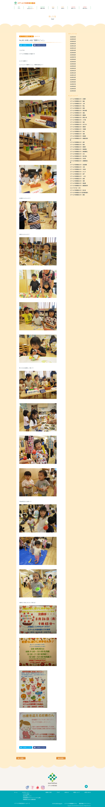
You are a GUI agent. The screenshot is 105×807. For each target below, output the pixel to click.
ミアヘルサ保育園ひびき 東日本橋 (78, 110)
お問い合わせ (85, 7)
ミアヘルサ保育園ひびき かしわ (78, 171)
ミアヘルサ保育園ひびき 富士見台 (78, 156)
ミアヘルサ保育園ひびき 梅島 (77, 101)
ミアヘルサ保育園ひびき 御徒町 (78, 147)
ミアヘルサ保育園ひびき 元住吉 (78, 169)
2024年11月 (73, 75)
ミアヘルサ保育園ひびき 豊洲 (77, 108)
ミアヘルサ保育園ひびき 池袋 (77, 133)
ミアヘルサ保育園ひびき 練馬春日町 (79, 185)
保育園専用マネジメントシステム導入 (32, 797)
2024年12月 (73, 73)
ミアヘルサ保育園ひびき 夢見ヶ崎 (78, 117)
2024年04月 (73, 91)
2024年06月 (73, 86)
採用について (73, 7)
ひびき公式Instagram (57, 803)
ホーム (19, 7)
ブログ (53, 7)
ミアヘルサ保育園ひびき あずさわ (78, 124)
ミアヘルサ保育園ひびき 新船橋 (78, 136)
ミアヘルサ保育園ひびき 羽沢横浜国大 (79, 192)
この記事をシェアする (25, 45)
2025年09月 (73, 52)
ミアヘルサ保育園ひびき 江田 (77, 167)
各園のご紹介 (42, 7)
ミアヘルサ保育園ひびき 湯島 (77, 113)
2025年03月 (73, 66)
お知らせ (63, 7)
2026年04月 (73, 37)
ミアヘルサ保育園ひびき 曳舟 (77, 122)
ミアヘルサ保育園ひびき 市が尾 (78, 158)
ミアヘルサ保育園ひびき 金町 (77, 142)
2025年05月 (73, 61)
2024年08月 (73, 82)
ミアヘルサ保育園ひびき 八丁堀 (78, 120)
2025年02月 (73, 68)
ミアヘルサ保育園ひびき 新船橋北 (78, 149)
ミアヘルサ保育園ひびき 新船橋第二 (79, 151)
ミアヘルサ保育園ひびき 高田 (77, 178)
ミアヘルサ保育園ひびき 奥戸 (77, 174)
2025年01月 (73, 70)
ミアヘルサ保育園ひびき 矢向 (77, 131)
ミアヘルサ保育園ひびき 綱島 (77, 194)
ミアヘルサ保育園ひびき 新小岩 (78, 190)
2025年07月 (73, 57)
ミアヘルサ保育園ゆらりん (70, 803)
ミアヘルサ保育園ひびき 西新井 (78, 126)
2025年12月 (73, 46)
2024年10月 (73, 77)
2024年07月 (73, 84)
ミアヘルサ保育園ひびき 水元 (77, 154)
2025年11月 (73, 48)
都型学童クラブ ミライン (85, 803)
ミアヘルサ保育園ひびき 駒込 (77, 106)
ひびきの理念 (26, 794)
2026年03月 (73, 39)
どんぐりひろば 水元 (75, 188)
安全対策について (27, 796)
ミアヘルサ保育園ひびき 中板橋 (78, 129)
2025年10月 (73, 50)
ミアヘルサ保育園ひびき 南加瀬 (78, 183)
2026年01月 (73, 43)
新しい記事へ (21, 758)
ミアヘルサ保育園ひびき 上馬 (77, 103)
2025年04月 (73, 64)
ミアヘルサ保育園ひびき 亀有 (77, 144)
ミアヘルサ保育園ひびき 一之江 (78, 176)
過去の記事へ (61, 758)
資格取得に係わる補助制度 (29, 799)
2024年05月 (73, 88)
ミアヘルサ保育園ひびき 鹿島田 (78, 115)
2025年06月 (73, 59)
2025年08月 (73, 55)
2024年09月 (73, 79)
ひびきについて (30, 7)
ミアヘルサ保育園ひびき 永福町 (78, 99)
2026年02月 (73, 41)
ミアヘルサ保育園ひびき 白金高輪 (78, 164)
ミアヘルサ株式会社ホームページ (22, 803)
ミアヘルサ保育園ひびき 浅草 (77, 181)
